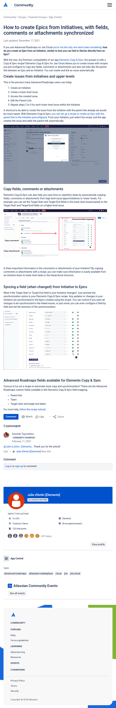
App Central (55, 17)
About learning (18, 652)
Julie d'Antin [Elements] (28, 451)
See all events (17, 593)
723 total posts (19, 528)
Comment (11, 416)
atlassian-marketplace (41, 573)
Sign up (19, 466)
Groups (22, 17)
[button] (56, 154)
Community (23, 4)
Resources (16, 657)
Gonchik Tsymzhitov (23, 434)
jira (66, 573)
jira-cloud (75, 573)
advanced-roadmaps (15, 573)
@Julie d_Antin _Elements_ (18, 446)
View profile (98, 544)
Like (6, 451)
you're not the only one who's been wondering (77, 47)
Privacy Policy (18, 680)
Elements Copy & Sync (71, 59)
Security (15, 691)
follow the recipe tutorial (33, 409)
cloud (59, 573)
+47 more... (47, 536)
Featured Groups (38, 17)
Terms (14, 686)
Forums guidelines (19, 640)
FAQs (13, 635)
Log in (8, 466)
